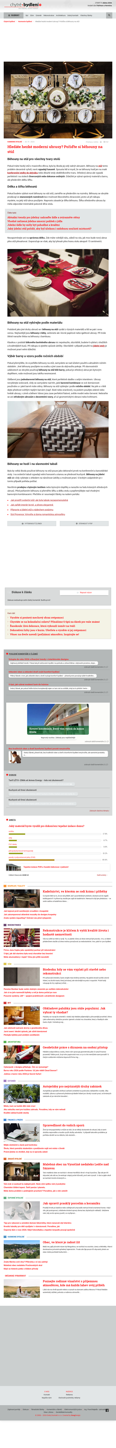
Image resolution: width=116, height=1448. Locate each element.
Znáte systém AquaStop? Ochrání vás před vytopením (27, 918)
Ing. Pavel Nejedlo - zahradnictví (96, 1409)
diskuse (11, 775)
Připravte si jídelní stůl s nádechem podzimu (31, 509)
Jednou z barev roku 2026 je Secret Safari (22, 1074)
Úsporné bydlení (15, 1198)
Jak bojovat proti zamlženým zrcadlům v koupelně (26, 911)
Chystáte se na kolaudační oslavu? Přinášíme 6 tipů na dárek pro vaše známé (55, 621)
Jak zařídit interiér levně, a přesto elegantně (32, 505)
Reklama (69, 1395)
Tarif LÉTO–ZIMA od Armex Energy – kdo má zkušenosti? (36, 780)
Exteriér (12, 1081)
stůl (100, 166)
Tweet (9, 537)
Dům (9, 964)
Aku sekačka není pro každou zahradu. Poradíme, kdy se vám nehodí (34, 1109)
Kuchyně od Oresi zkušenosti (23, 790)
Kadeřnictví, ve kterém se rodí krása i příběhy (75, 891)
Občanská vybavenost (15, 1276)
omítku (11, 831)
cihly (10, 838)
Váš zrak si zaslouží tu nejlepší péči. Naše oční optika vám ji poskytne (34, 1184)
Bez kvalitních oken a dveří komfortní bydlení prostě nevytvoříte (39, 748)
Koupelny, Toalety (16, 886)
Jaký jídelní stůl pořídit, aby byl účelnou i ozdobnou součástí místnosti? (49, 228)
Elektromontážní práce (73, 1409)
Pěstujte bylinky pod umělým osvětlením (21, 1035)
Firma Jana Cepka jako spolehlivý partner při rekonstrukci (29, 950)
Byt (9, 1003)
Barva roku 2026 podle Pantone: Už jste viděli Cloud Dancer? (30, 1070)
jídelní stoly (99, 345)
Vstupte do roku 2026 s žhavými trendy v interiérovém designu (39, 659)
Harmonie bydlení (25, 21)
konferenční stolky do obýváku (22, 173)
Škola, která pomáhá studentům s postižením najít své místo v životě (34, 1148)
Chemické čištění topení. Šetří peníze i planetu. (24, 1187)
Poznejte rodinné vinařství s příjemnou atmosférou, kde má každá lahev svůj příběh (74, 1283)
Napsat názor (84, 592)
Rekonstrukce (14, 925)
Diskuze (26, 1409)
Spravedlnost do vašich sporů (63, 1125)
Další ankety (101, 875)
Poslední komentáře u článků (22, 654)
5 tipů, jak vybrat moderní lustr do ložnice (28, 684)
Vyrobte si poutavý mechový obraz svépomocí (37, 617)
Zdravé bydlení (15, 1159)
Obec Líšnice (48, 1412)
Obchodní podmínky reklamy (69, 1398)
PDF (106, 142)
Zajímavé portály (14, 1409)
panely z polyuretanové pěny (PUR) (22, 857)
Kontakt (47, 1395)
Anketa (11, 820)
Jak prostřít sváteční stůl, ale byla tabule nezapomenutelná (39, 500)
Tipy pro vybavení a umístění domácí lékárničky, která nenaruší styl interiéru (37, 1223)
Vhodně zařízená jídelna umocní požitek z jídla (34, 221)
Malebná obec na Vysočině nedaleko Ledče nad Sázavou (76, 1166)
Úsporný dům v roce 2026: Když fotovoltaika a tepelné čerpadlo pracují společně (39, 1230)
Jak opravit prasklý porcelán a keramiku (71, 1203)
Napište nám (47, 1398)
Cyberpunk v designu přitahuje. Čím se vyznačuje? (26, 1067)
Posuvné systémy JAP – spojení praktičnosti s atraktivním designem (34, 996)
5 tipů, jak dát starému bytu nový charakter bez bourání (28, 953)
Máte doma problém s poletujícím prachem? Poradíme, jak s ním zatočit (35, 1191)
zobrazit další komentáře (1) (95, 667)
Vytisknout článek (32, 524)
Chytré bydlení (9, 21)
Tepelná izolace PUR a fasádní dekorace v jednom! (45, 867)
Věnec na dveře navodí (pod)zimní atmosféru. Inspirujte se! (44, 634)
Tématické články (37, 1409)
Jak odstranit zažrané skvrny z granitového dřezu (26, 1028)
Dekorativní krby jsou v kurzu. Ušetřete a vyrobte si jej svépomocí (48, 630)
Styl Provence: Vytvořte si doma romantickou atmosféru (37, 514)
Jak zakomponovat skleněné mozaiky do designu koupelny (30, 914)
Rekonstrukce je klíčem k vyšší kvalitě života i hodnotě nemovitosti (76, 932)
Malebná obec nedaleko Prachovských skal (23, 1265)
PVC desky (13, 844)
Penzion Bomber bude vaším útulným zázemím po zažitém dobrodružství (36, 989)
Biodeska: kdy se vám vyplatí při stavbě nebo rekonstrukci (74, 971)
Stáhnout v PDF (84, 524)
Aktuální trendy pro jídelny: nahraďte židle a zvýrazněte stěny (43, 217)
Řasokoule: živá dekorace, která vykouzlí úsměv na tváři (42, 626)
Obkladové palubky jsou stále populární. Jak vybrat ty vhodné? (74, 1010)
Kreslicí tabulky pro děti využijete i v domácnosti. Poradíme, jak (32, 1226)
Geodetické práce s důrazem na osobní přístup (75, 1047)
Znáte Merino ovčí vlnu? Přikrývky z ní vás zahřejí (26, 1262)
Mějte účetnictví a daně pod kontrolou (20, 1145)
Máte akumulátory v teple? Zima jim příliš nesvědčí (26, 957)
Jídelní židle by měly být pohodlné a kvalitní (33, 224)
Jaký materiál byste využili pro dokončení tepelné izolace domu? (46, 826)
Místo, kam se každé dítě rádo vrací (19, 1106)
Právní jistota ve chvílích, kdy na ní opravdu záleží (26, 1152)
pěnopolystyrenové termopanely (21, 851)
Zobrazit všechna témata (99, 811)
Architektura (14, 1042)
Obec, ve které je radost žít (61, 1242)
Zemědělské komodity (64, 1412)
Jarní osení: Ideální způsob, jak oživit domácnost (25, 1031)
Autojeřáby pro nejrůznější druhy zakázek (72, 1086)
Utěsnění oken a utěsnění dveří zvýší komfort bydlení (34, 672)
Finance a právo (15, 1120)
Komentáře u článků (54, 1409)
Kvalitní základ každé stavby (16, 1113)
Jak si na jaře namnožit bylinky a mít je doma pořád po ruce (30, 992)
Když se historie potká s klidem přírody (21, 1269)
